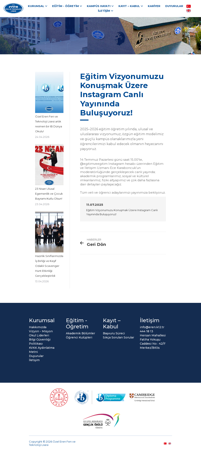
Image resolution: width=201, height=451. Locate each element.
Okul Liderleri (39, 335)
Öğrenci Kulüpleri (79, 337)
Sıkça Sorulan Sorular (118, 337)
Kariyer (154, 6)
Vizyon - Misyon (41, 331)
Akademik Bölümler (80, 333)
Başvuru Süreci (114, 333)
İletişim (104, 10)
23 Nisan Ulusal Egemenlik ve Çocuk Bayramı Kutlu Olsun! (49, 193)
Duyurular (174, 6)
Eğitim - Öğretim (65, 6)
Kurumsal (36, 6)
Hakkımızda (37, 327)
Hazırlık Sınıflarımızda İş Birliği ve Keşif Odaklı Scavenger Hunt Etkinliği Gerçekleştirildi (49, 265)
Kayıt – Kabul (129, 6)
